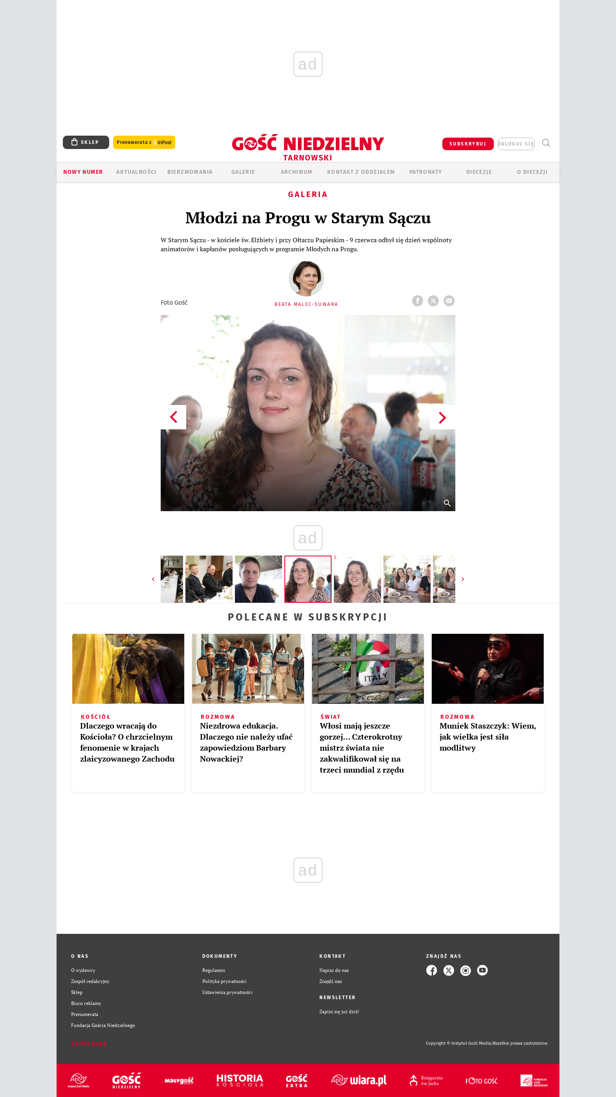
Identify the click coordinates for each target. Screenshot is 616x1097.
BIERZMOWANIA (190, 172)
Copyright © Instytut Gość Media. (459, 1043)
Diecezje (479, 172)
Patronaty (425, 172)
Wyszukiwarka (546, 143)
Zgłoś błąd (89, 1043)
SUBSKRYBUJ (467, 144)
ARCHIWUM (297, 172)
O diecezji (532, 172)
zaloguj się (516, 144)
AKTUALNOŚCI (136, 172)
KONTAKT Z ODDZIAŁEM (361, 172)
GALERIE (243, 172)
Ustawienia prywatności (227, 992)
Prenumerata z (144, 142)
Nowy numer (83, 172)
